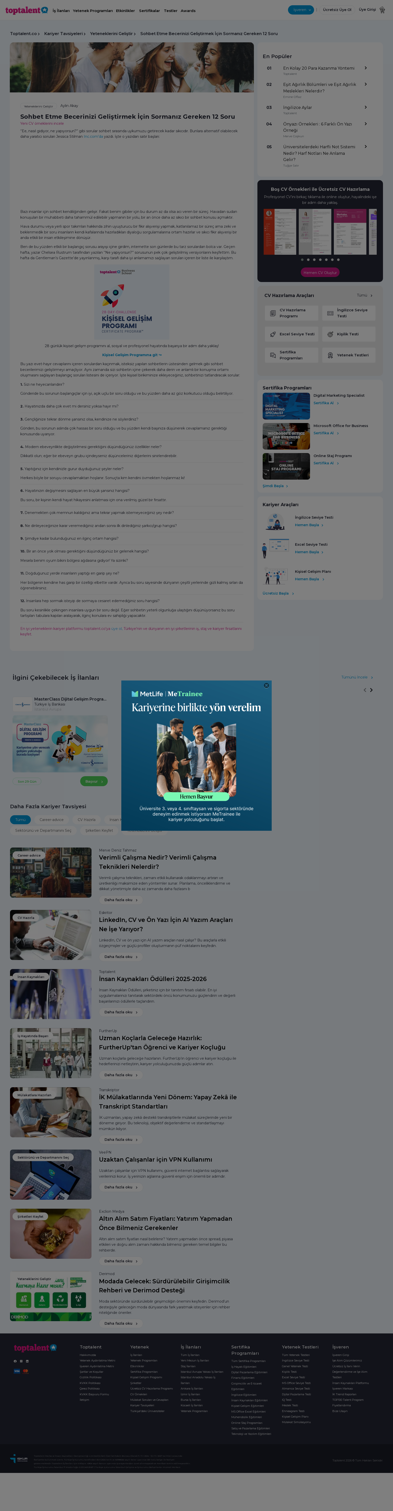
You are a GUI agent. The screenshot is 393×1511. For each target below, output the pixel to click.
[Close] (266, 685)
